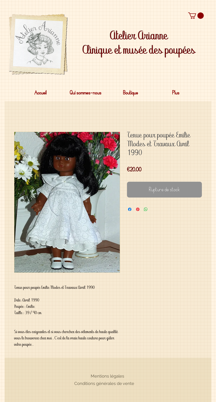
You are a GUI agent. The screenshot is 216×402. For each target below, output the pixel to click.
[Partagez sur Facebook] (129, 209)
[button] (196, 15)
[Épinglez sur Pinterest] (137, 209)
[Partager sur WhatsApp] (145, 209)
